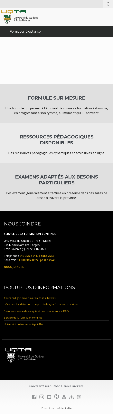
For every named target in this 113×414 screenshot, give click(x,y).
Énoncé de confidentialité (57, 408)
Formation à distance (25, 31)
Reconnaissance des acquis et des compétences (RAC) (36, 311)
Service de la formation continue (23, 317)
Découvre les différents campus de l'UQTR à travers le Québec (41, 304)
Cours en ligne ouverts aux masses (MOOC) (29, 298)
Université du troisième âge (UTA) (23, 324)
